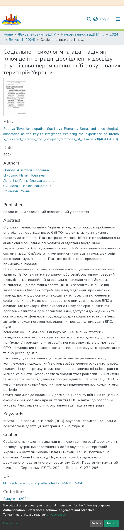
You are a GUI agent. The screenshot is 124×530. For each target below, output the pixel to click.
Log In (105, 19)
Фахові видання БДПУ (37, 34)
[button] (95, 19)
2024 (114, 34)
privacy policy (56, 515)
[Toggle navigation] (118, 19)
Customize (10, 523)
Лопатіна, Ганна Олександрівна (28, 180)
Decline (96, 523)
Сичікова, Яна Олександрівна (27, 186)
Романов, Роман (16, 191)
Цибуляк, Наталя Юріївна (24, 175)
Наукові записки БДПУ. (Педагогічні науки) (82, 34)
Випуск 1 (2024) (22, 39)
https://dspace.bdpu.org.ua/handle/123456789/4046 (44, 483)
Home (8, 34)
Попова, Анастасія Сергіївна (26, 170)
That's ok (111, 523)
